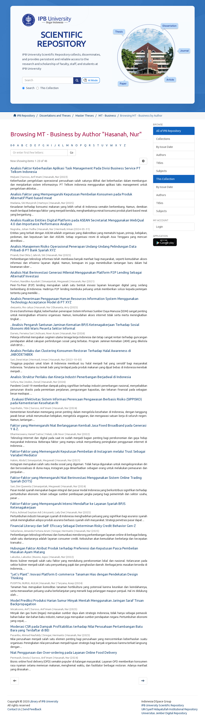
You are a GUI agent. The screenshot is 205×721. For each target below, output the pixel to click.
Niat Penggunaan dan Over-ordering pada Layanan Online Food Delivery (63, 652)
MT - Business (107, 115)
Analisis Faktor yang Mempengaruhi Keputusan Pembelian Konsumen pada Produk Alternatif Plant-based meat (71, 196)
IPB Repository (26, 115)
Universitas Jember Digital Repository (164, 713)
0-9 (12, 145)
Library (34, 701)
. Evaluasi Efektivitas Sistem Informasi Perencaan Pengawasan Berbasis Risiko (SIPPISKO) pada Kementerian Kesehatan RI (76, 401)
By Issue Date (164, 146)
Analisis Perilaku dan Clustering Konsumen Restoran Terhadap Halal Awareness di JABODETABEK (70, 352)
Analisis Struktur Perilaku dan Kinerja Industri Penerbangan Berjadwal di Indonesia (70, 377)
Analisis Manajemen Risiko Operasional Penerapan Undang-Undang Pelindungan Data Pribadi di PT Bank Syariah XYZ (73, 248)
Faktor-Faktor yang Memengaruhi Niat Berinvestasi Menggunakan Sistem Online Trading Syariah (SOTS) (76, 479)
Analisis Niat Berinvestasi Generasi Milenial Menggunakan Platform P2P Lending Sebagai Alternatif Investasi (76, 274)
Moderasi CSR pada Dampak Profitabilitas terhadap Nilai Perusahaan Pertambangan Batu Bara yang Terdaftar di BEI (76, 628)
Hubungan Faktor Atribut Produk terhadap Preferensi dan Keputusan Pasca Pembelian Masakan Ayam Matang (74, 550)
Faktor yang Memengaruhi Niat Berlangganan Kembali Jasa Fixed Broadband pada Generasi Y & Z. (78, 427)
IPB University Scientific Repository (163, 705)
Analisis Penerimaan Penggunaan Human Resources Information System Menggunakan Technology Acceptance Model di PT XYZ (74, 300)
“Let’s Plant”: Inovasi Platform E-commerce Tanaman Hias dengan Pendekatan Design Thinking (74, 576)
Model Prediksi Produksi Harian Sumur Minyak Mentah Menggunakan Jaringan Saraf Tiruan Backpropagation (77, 602)
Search (28, 88)
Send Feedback (32, 709)
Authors (161, 154)
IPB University (50, 701)
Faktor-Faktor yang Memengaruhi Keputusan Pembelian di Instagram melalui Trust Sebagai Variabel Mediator (77, 453)
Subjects (161, 171)
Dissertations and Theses (55, 115)
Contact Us (14, 709)
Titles (159, 163)
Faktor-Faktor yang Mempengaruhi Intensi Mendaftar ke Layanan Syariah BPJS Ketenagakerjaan (67, 505)
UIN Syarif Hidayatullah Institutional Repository (170, 709)
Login (159, 226)
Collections (163, 138)
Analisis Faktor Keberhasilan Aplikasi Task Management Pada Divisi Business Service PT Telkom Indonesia (75, 170)
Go (71, 152)
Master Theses (84, 115)
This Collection (47, 88)
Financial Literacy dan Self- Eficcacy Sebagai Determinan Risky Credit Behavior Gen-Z (73, 526)
